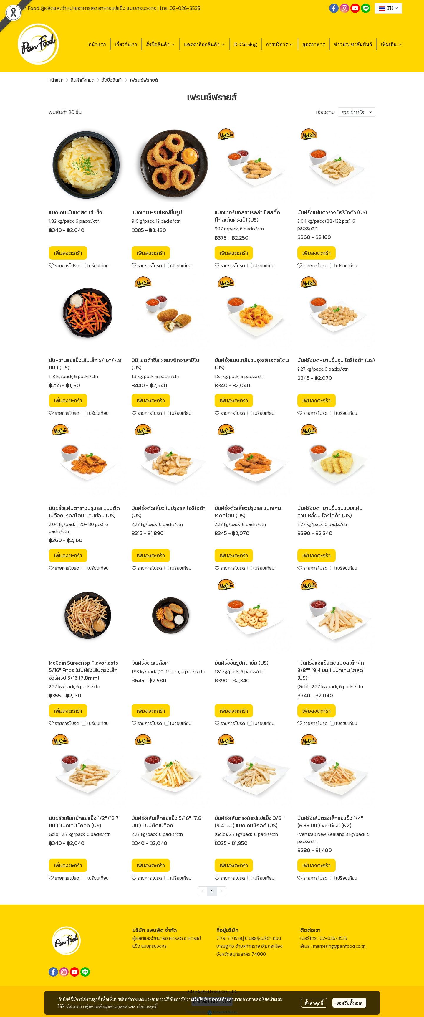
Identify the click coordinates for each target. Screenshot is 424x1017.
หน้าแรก (56, 79)
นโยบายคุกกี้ (147, 1006)
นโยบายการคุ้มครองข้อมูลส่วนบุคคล (96, 1006)
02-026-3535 (185, 8)
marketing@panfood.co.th (339, 946)
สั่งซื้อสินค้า (112, 79)
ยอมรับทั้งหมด (349, 1003)
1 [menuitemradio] (212, 891)
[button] (388, 8)
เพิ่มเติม (391, 44)
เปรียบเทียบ (98, 265)
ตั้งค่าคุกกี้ (314, 1003)
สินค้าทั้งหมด (83, 79)
